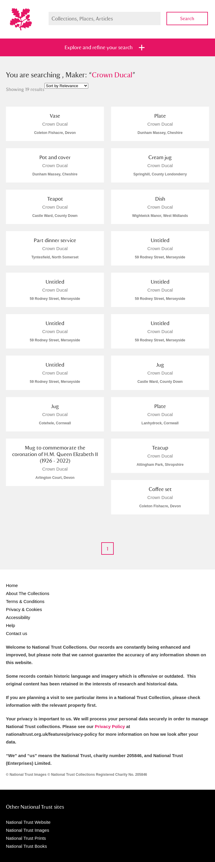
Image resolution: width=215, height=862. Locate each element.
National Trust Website (28, 822)
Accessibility (18, 617)
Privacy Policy (110, 726)
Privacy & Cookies (24, 609)
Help (10, 625)
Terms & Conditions (25, 601)
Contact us (16, 633)
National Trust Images (27, 830)
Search (187, 18)
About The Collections (27, 593)
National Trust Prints (26, 838)
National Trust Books (26, 846)
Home (12, 585)
